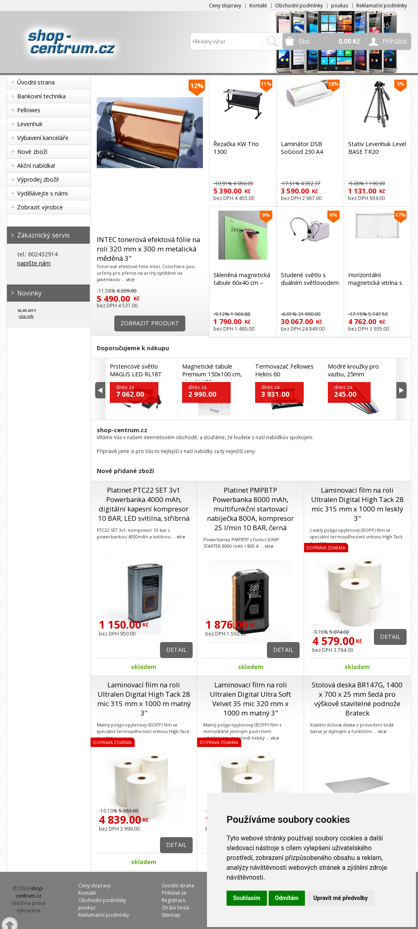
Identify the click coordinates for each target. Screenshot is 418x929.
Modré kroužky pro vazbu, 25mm (353, 370)
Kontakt (258, 5)
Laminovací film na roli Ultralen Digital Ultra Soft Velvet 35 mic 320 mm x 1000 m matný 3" (250, 699)
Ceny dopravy (225, 5)
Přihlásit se (174, 892)
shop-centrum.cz (30, 892)
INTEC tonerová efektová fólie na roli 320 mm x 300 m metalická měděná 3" (148, 249)
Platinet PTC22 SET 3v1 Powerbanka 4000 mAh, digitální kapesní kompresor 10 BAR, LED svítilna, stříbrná (143, 504)
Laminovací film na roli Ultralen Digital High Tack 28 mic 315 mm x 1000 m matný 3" (144, 699)
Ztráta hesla (175, 907)
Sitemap (171, 914)
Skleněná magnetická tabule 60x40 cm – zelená (241, 282)
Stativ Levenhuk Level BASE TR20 (377, 148)
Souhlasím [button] (246, 898)
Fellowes (28, 110)
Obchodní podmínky (299, 5)
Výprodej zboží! (38, 179)
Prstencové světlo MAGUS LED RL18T (136, 370)
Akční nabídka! (36, 165)
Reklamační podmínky (381, 5)
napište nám (34, 263)
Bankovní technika (41, 96)
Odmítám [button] (287, 898)
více (130, 279)
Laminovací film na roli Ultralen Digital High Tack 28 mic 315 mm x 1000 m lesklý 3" (357, 504)
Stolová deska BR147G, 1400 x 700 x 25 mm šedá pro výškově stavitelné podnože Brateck (357, 699)
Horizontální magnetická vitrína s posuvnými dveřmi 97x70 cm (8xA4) (375, 286)
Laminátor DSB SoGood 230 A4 (302, 148)
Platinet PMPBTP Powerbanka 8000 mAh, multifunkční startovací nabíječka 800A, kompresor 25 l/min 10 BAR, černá (250, 508)
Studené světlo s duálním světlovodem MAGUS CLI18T (310, 282)
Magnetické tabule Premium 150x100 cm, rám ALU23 (212, 374)
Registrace (174, 900)
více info (26, 316)
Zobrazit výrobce (40, 207)
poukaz (339, 5)
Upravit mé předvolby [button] (340, 898)
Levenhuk (29, 124)
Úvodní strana (36, 82)
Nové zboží (32, 152)
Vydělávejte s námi (42, 193)
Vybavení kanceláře (43, 138)
